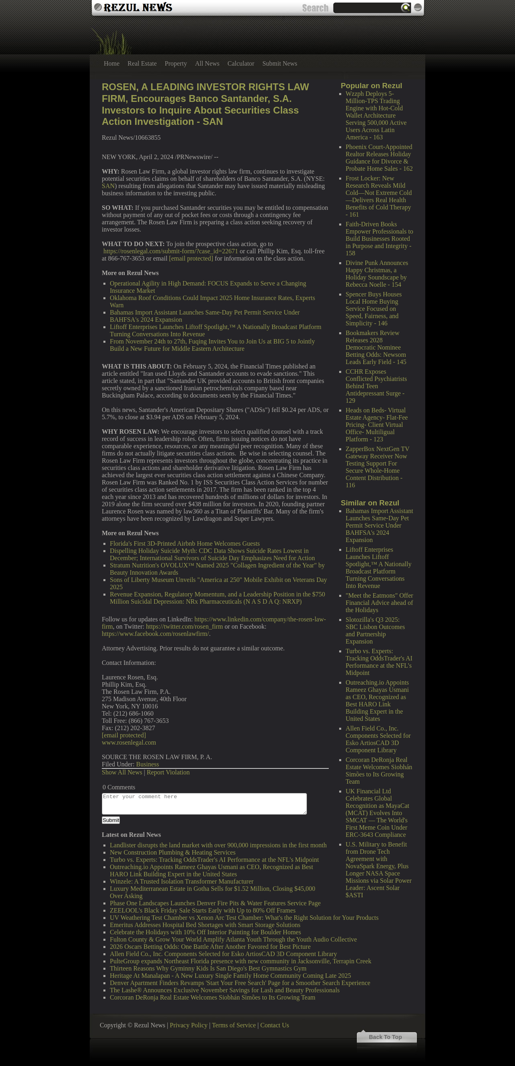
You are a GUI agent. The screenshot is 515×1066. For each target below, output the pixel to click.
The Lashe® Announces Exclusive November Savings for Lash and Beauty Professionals (225, 990)
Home (111, 63)
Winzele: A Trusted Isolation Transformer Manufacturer (181, 881)
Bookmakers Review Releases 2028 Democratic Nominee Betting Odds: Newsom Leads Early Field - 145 (376, 347)
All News (207, 63)
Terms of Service (234, 1025)
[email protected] (191, 258)
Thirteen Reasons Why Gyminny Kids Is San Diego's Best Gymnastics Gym (208, 968)
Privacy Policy (189, 1025)
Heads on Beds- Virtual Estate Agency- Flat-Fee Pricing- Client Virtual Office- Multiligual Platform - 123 (377, 425)
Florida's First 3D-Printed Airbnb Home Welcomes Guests (185, 543)
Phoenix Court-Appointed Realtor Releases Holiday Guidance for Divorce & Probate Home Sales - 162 (379, 157)
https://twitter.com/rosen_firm (184, 626)
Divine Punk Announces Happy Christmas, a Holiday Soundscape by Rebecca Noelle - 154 (377, 273)
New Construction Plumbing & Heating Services (172, 852)
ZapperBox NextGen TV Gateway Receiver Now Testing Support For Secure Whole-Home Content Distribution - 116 (377, 466)
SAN (108, 185)
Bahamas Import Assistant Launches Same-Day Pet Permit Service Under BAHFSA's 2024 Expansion (379, 525)
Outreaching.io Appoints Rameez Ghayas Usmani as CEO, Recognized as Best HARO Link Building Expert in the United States (377, 700)
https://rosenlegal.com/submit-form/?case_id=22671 (170, 251)
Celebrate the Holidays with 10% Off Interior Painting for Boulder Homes (205, 932)
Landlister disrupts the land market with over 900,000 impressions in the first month (218, 845)
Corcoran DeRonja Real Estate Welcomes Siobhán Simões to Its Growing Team (379, 770)
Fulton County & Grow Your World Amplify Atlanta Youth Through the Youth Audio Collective (233, 939)
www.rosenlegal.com (129, 742)
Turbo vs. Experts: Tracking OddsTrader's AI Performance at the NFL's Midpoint (379, 662)
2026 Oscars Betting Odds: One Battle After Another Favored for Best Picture (210, 946)
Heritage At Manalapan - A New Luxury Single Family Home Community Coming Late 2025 (230, 975)
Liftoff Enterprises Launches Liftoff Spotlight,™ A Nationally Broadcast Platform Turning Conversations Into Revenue (379, 567)
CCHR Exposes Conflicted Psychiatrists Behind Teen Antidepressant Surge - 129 (376, 386)
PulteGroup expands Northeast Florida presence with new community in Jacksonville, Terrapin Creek (240, 961)
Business (147, 764)
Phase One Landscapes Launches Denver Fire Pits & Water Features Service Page (215, 903)
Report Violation (168, 772)
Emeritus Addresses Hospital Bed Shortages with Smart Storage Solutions (205, 924)
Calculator (241, 63)
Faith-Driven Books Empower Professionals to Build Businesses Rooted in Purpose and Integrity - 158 (379, 239)
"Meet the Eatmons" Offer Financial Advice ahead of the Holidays (379, 602)
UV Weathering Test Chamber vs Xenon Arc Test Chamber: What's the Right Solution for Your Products (244, 917)
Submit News (279, 63)
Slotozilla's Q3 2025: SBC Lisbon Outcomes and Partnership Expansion (375, 630)
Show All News (122, 772)
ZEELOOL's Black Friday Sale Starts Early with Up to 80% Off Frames (203, 910)
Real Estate (142, 63)
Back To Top (385, 1037)
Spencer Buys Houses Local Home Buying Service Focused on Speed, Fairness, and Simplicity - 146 (374, 309)
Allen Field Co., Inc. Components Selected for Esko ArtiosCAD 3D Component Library (378, 739)
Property (176, 63)
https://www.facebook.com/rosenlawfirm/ (155, 633)
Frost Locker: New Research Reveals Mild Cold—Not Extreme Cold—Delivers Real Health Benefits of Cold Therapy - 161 (379, 196)
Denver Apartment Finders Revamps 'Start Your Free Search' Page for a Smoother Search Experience (240, 982)
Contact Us (274, 1025)
